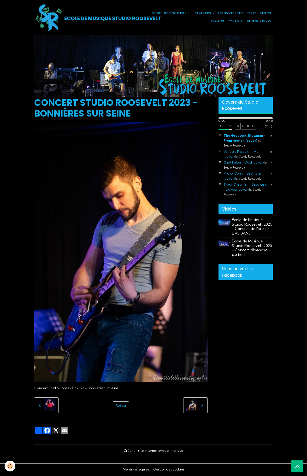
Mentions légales (135, 470)
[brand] (83, 17)
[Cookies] (10, 466)
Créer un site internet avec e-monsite (153, 451)
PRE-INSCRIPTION (258, 21)
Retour (120, 405)
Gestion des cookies (169, 470)
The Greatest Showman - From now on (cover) (245, 141)
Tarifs (252, 14)
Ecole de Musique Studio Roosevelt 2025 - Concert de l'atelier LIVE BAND (252, 228)
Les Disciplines (175, 14)
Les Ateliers (203, 14)
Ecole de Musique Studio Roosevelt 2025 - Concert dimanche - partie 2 (252, 249)
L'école (155, 14)
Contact (234, 21)
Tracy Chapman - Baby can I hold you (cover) (246, 190)
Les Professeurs (231, 14)
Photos (217, 21)
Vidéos (265, 14)
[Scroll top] (297, 466)
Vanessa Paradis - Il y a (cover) (242, 154)
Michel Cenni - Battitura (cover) (242, 177)
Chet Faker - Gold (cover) (246, 165)
